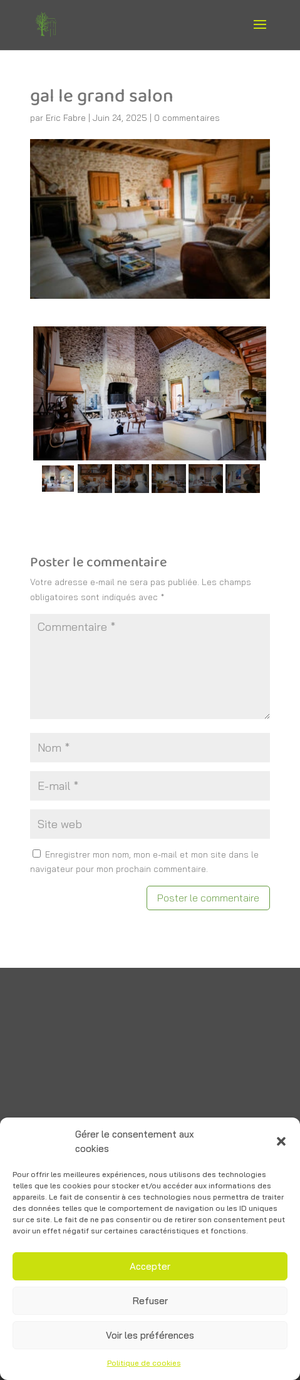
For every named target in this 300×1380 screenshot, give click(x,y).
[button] (281, 1141)
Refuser (150, 1301)
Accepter (150, 1266)
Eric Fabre (66, 117)
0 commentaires (187, 117)
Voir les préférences (150, 1335)
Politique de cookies (144, 1362)
